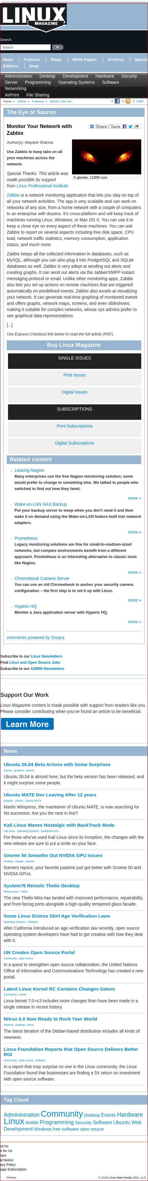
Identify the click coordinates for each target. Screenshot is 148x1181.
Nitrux (30, 1024)
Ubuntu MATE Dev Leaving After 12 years (50, 794)
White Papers (84, 60)
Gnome (30, 861)
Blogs (56, 60)
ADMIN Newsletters (47, 669)
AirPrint (12, 94)
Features (32, 60)
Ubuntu (30, 770)
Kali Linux (9, 831)
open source (26, 958)
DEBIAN (8, 1024)
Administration (18, 76)
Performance (11, 891)
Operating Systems (76, 82)
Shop (34, 66)
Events (108, 1115)
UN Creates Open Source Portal (39, 952)
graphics (19, 770)
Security (129, 76)
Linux (14, 1121)
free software (66, 1129)
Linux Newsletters (46, 656)
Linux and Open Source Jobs (34, 662)
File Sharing (38, 94)
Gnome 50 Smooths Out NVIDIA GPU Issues (53, 855)
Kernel (22, 994)
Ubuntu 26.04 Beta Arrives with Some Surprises (57, 764)
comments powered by (36, 637)
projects (8, 800)
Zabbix (13, 195)
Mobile (32, 1122)
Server (11, 82)
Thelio (24, 891)
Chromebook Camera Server (42, 578)
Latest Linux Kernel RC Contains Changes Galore (59, 988)
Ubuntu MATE (33, 800)
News (8, 60)
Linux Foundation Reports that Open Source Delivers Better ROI (71, 1052)
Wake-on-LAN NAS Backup (40, 504)
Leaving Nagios (29, 470)
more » (134, 498)
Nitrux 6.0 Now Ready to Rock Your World (50, 1018)
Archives (116, 60)
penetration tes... (50, 831)
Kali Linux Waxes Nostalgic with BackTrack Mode (59, 825)
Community (10, 958)
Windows (43, 1129)
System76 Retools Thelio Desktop (42, 885)
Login (140, 101)
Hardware (104, 76)
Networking (15, 88)
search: (6, 39)
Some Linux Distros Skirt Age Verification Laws (57, 916)
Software (110, 82)
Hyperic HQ (25, 606)
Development (75, 76)
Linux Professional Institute (42, 185)
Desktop (47, 76)
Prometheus (26, 538)
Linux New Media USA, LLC (127, 1177)
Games (8, 770)
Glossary (11, 1177)
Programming (38, 82)
